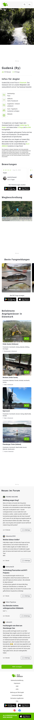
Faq (17, 701)
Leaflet (3, 217)
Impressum (17, 683)
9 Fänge (20, 127)
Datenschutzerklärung (17, 680)
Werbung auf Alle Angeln (17, 692)
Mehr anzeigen (17, 667)
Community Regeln (17, 695)
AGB (17, 686)
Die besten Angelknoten (17, 698)
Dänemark (23, 82)
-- (7, 116)
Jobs (17, 689)
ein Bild (28, 127)
